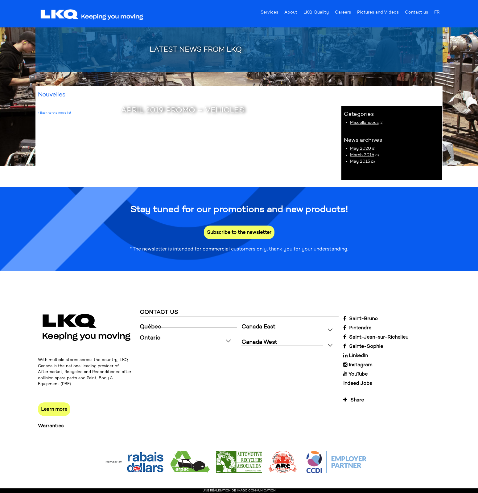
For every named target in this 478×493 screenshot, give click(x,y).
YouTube (355, 374)
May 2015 (360, 161)
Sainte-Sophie (363, 346)
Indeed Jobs (357, 383)
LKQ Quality (316, 13)
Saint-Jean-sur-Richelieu (375, 337)
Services (269, 13)
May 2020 (360, 148)
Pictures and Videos (378, 13)
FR (436, 13)
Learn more (54, 409)
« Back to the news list (54, 113)
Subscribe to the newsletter (239, 232)
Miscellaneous (364, 122)
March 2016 (362, 154)
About (290, 13)
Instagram (357, 365)
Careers (343, 13)
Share (353, 400)
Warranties (51, 426)
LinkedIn (355, 355)
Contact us (416, 13)
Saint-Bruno (360, 318)
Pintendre (357, 328)
